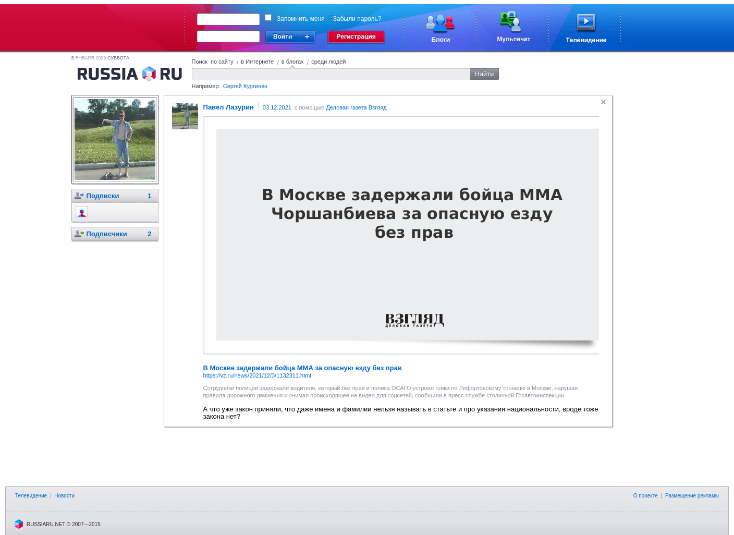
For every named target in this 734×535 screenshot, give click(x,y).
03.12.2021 (277, 107)
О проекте (645, 495)
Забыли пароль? (357, 18)
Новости (64, 495)
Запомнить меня (301, 18)
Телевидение (31, 495)
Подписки (103, 196)
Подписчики (107, 234)
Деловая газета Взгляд (356, 107)
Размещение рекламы (692, 495)
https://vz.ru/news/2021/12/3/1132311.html (257, 375)
